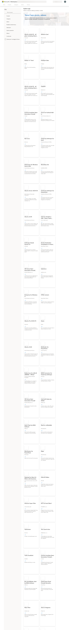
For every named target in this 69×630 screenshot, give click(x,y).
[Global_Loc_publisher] (5, 33)
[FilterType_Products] (5, 16)
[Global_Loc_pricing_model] (5, 24)
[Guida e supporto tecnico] (48, 1)
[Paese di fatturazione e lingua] (57, 2)
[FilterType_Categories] (5, 18)
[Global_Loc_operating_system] (5, 30)
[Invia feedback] (47, 1)
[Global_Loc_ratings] (5, 27)
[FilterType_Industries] (5, 21)
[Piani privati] (51, 1)
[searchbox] (14, 12)
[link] (31, 40)
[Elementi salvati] (50, 1)
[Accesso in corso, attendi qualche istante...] (65, 2)
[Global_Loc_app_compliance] (5, 36)
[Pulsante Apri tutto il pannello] (4, 4)
